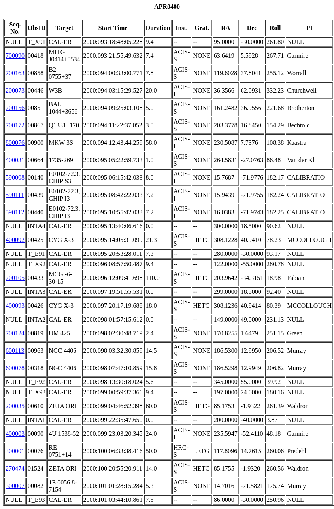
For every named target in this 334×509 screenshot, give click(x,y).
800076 (15, 142)
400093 (15, 305)
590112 (15, 212)
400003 (15, 433)
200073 (15, 90)
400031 (15, 160)
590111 (15, 194)
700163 (15, 73)
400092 (15, 240)
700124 (15, 333)
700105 (15, 277)
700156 (15, 107)
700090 (15, 55)
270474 (15, 468)
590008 (15, 177)
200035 (15, 406)
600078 (15, 368)
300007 (15, 486)
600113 (15, 350)
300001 (15, 451)
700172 (15, 125)
